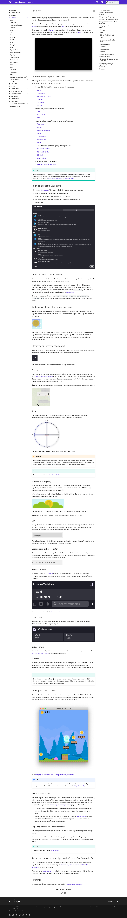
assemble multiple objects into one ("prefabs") (61, 178)
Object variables (56, 612)
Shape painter (41, 158)
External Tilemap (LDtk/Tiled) (46, 164)
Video (39, 143)
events (80, 32)
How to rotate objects (55, 475)
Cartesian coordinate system (43, 376)
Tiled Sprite (41, 93)
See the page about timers (40, 653)
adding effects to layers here (81, 786)
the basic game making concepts (60, 805)
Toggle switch (41, 136)
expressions (70, 292)
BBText (39, 118)
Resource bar (41, 139)
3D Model (40, 102)
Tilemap (39, 99)
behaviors (51, 30)
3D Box (39, 105)
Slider (39, 133)
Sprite (34, 26)
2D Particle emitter (43, 149)
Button (39, 127)
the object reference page (74, 884)
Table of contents (104, 10)
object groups (55, 850)
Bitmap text (41, 115)
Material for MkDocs (20, 910)
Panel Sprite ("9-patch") (44, 96)
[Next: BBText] (112, 901)
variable (50, 574)
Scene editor (45, 190)
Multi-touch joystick (43, 130)
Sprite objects (81, 816)
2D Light (40, 155)
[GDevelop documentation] (10, 2)
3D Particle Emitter (43, 152)
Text (63, 26)
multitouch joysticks (49, 871)
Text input (40, 124)
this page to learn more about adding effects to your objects (54, 775)
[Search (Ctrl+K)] (112, 2)
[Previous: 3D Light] (15, 901)
